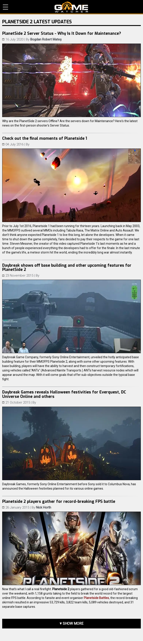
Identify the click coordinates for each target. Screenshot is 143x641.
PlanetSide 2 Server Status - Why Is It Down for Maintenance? (61, 33)
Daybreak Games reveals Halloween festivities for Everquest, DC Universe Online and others (64, 394)
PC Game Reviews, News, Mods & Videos (71, 7)
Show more (73, 623)
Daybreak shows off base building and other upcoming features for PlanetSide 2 (66, 267)
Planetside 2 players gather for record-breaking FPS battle (58, 501)
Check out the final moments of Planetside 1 (44, 138)
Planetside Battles (96, 598)
